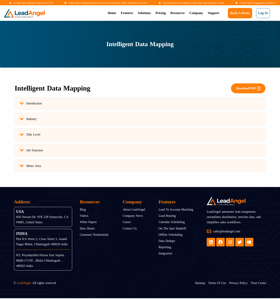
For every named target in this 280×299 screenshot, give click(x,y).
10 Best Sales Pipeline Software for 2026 (23, 3)
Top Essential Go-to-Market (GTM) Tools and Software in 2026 (183, 3)
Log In (263, 13)
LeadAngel (24, 284)
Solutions (144, 13)
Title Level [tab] (30, 135)
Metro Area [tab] (30, 166)
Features (127, 13)
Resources (177, 13)
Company (196, 13)
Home (112, 13)
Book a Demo (240, 13)
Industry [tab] (28, 119)
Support (213, 13)
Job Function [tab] (31, 151)
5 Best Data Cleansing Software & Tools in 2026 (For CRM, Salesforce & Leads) (97, 3)
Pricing (160, 13)
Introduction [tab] (31, 103)
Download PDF (248, 88)
